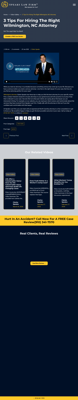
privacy (17, 345)
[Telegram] (34, 119)
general (14, 130)
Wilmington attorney (10, 95)
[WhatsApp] (29, 119)
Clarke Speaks (35, 50)
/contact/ (25, 114)
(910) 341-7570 (9, 114)
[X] (21, 119)
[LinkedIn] (25, 119)
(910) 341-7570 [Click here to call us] (39, 398)
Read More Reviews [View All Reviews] (39, 265)
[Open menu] (74, 5)
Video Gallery (14, 14)
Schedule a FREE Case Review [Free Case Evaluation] (18, 37)
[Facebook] (16, 119)
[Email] (38, 119)
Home (6, 14)
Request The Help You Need (39, 335)
